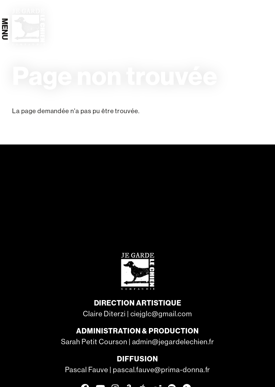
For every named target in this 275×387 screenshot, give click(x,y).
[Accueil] (28, 27)
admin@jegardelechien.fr (173, 341)
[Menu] (4, 29)
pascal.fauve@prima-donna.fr (161, 369)
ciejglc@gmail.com (161, 313)
